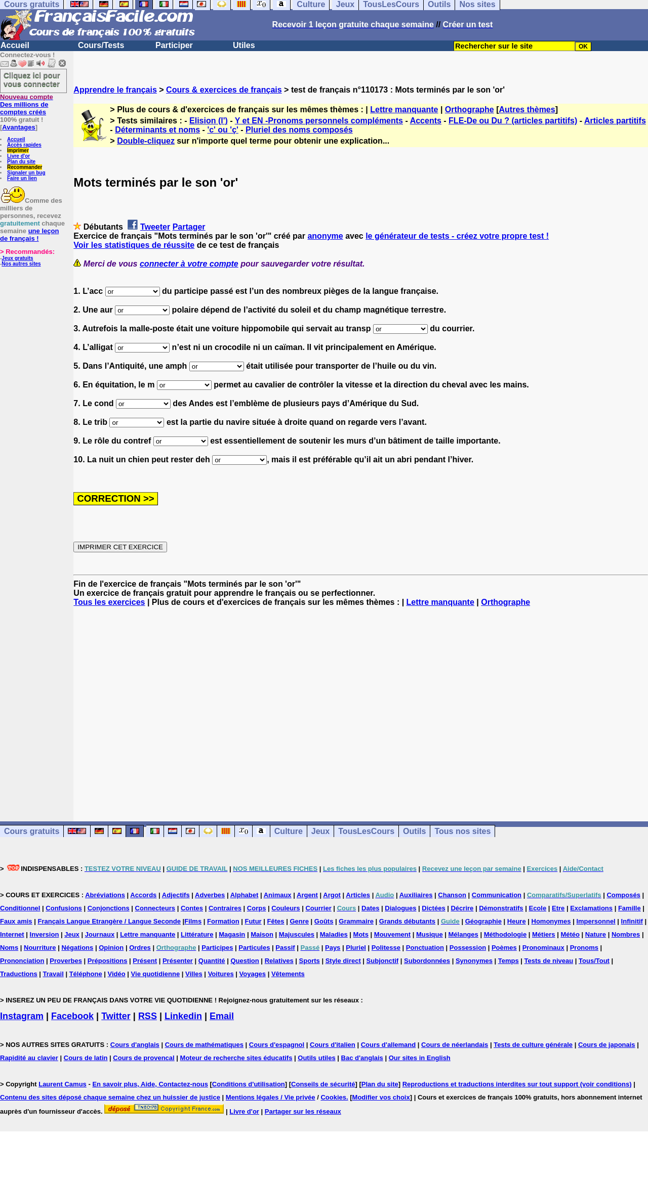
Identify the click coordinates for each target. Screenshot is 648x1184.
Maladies (334, 934)
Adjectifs (176, 895)
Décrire (462, 908)
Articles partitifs (615, 120)
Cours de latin (86, 1058)
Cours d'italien (332, 1044)
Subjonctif (383, 960)
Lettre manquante (404, 109)
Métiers (543, 934)
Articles (358, 895)
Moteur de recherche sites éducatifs (236, 1058)
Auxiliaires (416, 895)
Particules (254, 947)
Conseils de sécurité (323, 1084)
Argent (307, 895)
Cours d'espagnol (276, 1044)
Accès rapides (24, 145)
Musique (429, 934)
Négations (77, 947)
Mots (361, 934)
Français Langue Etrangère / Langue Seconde (108, 921)
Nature (595, 934)
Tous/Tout (594, 960)
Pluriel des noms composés (299, 129)
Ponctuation (425, 947)
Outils (414, 831)
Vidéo (117, 974)
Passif (285, 947)
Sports (309, 960)
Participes (217, 947)
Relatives (279, 960)
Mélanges (463, 934)
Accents (425, 120)
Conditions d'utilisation (248, 1084)
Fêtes (276, 921)
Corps (256, 908)
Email (222, 1016)
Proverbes (66, 960)
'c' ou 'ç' (222, 129)
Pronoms (584, 947)
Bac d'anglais (362, 1058)
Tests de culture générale (533, 1044)
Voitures (221, 974)
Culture (288, 831)
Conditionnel (20, 908)
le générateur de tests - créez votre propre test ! (457, 236)
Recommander (24, 167)
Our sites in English (420, 1058)
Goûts (324, 921)
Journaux (100, 934)
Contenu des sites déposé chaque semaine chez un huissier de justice (110, 1097)
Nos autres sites (21, 264)
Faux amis (16, 921)
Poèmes (504, 947)
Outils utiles (316, 1058)
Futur (253, 921)
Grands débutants (407, 921)
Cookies (333, 1097)
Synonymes (474, 960)
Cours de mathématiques (204, 1044)
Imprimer (18, 150)
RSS (147, 1016)
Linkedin (183, 1016)
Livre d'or (18, 156)
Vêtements (288, 974)
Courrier (318, 908)
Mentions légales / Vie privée (270, 1097)
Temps (508, 960)
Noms (9, 947)
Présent (145, 960)
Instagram (22, 1016)
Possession (468, 947)
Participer (174, 45)
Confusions (64, 908)
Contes (192, 908)
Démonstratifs (501, 908)
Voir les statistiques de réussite (133, 245)
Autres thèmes (527, 109)
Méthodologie (505, 934)
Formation (223, 921)
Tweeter (155, 227)
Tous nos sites (462, 831)
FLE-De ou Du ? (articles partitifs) (513, 120)
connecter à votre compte (189, 263)
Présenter (178, 960)
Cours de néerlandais (454, 1044)
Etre (558, 908)
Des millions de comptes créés (26, 104)
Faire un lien (22, 178)
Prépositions (108, 960)
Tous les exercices (109, 602)
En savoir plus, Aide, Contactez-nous (150, 1084)
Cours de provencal (143, 1058)
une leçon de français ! (29, 234)
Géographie (483, 921)
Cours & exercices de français (224, 89)
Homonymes (551, 921)
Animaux (278, 895)
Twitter (116, 1016)
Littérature (197, 934)
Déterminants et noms (157, 129)
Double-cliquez (146, 141)
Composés (623, 895)
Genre (299, 921)
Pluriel (356, 947)
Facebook (72, 1016)
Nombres (626, 934)
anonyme (325, 236)
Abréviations (105, 895)
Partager (189, 227)
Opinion (111, 947)
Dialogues (400, 908)
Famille (629, 908)
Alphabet (244, 895)
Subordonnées (427, 960)
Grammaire (356, 921)
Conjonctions (109, 908)
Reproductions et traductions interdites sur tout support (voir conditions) (517, 1084)
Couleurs (285, 908)
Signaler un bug (26, 173)
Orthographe (469, 109)
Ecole (537, 908)
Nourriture (40, 947)
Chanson (452, 895)
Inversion (44, 934)
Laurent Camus (62, 1084)
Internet (12, 934)
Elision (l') (208, 120)
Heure (516, 921)
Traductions (18, 974)
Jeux (320, 831)
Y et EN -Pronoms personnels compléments (319, 120)
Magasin (232, 934)
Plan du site (21, 161)
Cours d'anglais (134, 1044)
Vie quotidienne (155, 974)
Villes (193, 974)
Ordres (140, 947)
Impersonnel (595, 921)
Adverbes (210, 895)
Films (192, 921)
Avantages (18, 127)
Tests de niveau (549, 960)
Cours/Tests (101, 45)
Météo (570, 934)
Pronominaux (543, 947)
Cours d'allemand (388, 1044)
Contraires (225, 908)
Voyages (252, 974)
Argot (332, 895)
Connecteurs (155, 908)
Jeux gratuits (17, 258)
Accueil (15, 45)
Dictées (433, 908)
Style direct (343, 960)
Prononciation (22, 960)
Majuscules (296, 934)
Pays (332, 947)
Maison (262, 934)
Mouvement (392, 934)
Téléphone (85, 974)
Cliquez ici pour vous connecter (32, 79)
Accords (143, 895)
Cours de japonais (606, 1044)
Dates (370, 908)
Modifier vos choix (381, 1097)
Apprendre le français (115, 89)
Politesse (386, 947)
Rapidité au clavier (29, 1058)
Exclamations (591, 908)
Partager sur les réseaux (303, 1111)
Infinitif (632, 921)
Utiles (244, 45)
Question (244, 960)
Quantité (211, 960)
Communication (496, 895)
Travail (53, 974)
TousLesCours (366, 831)
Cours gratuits (31, 831)
